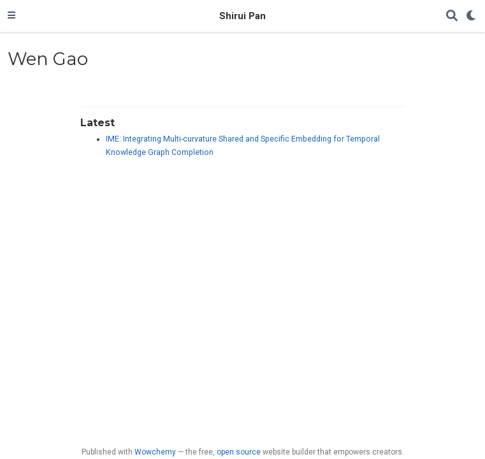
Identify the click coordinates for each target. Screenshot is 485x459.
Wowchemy (155, 452)
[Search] (452, 16)
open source (239, 452)
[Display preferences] (471, 16)
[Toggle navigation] (11, 16)
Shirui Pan (242, 16)
